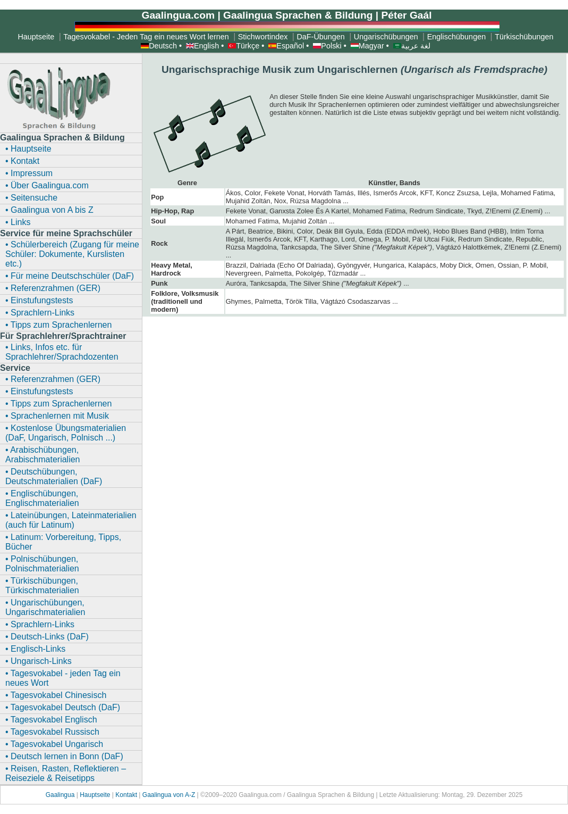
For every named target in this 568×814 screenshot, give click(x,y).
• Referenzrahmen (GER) (52, 288)
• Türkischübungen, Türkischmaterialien (42, 585)
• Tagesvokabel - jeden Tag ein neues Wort (63, 678)
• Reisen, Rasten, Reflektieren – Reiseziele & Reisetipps (65, 773)
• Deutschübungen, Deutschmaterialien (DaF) (53, 476)
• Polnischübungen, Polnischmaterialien (42, 563)
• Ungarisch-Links (38, 661)
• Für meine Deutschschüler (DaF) (69, 275)
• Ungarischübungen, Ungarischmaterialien (45, 607)
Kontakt (126, 795)
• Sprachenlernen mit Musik (57, 415)
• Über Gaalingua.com (47, 185)
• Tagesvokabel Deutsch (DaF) (62, 707)
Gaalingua (61, 795)
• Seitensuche (31, 197)
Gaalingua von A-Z (168, 795)
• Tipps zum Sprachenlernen (58, 324)
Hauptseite (95, 795)
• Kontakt (22, 160)
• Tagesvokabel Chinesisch (55, 695)
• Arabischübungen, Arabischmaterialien (42, 454)
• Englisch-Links (35, 648)
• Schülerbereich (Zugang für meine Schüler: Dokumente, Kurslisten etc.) (72, 254)
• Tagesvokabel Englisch (51, 719)
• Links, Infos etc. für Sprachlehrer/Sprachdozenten (61, 352)
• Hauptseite (28, 148)
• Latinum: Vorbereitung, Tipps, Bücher (63, 542)
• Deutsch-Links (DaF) (47, 636)
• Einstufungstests (39, 300)
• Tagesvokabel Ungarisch (54, 744)
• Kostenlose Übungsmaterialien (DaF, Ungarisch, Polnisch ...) (65, 432)
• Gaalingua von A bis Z (49, 209)
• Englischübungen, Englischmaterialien (42, 498)
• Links (17, 222)
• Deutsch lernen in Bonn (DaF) (64, 756)
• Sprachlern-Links (39, 312)
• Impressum (29, 173)
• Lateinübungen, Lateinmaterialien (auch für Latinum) (71, 520)
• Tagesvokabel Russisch (52, 731)
